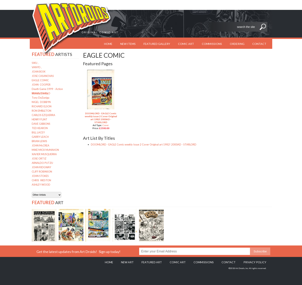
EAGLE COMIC (40, 80)
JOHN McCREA (40, 145)
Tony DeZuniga (40, 97)
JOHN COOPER (41, 84)
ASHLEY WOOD (41, 184)
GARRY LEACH (40, 136)
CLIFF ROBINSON (42, 171)
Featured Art (152, 262)
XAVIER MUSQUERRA (44, 154)
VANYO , (37, 67)
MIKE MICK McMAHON (45, 149)
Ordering (237, 43)
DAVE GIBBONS (41, 123)
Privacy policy (254, 262)
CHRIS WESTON (41, 180)
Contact (259, 43)
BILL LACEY (38, 132)
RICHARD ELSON (41, 106)
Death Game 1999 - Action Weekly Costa (47, 89)
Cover (105, 125)
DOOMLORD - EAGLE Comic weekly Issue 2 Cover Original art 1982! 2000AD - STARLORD (101, 118)
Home (109, 262)
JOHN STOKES (40, 175)
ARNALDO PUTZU (42, 162)
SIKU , (35, 62)
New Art (127, 262)
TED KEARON (40, 128)
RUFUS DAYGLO (41, 93)
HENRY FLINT (39, 119)
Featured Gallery (157, 43)
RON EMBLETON (41, 110)
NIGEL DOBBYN (41, 102)
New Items (128, 43)
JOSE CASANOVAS (43, 75)
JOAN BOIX (38, 71)
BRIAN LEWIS (39, 141)
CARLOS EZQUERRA (43, 115)
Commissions (212, 43)
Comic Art (186, 43)
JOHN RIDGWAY (41, 167)
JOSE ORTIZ (39, 158)
